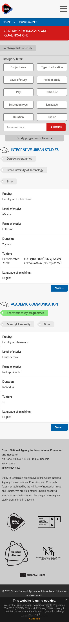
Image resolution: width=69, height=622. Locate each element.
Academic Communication (34, 304)
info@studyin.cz (11, 467)
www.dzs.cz (8, 463)
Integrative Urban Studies (35, 150)
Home (7, 22)
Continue (34, 618)
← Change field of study (18, 48)
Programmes (28, 22)
